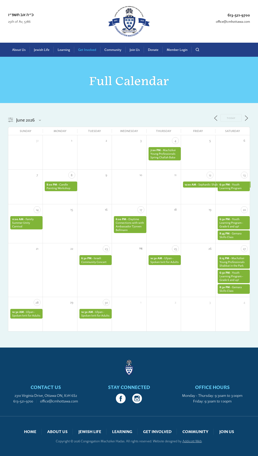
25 (175, 249)
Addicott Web (192, 441)
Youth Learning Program (230, 186)
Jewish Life (41, 49)
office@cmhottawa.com (233, 22)
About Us (19, 49)
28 (37, 302)
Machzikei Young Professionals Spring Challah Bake (163, 153)
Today (231, 118)
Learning (64, 49)
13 (244, 175)
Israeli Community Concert (93, 260)
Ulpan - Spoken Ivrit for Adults (164, 260)
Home (30, 431)
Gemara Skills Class (230, 235)
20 (244, 209)
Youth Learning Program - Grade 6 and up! (231, 222)
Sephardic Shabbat (210, 184)
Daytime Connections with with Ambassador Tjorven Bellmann (130, 224)
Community (112, 49)
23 (106, 249)
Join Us (135, 49)
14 (37, 209)
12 (210, 175)
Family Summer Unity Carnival (23, 222)
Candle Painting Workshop (58, 186)
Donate (153, 49)
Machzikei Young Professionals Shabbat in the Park (232, 261)
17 (141, 209)
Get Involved (87, 49)
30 (106, 302)
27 (244, 249)
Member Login (177, 49)
